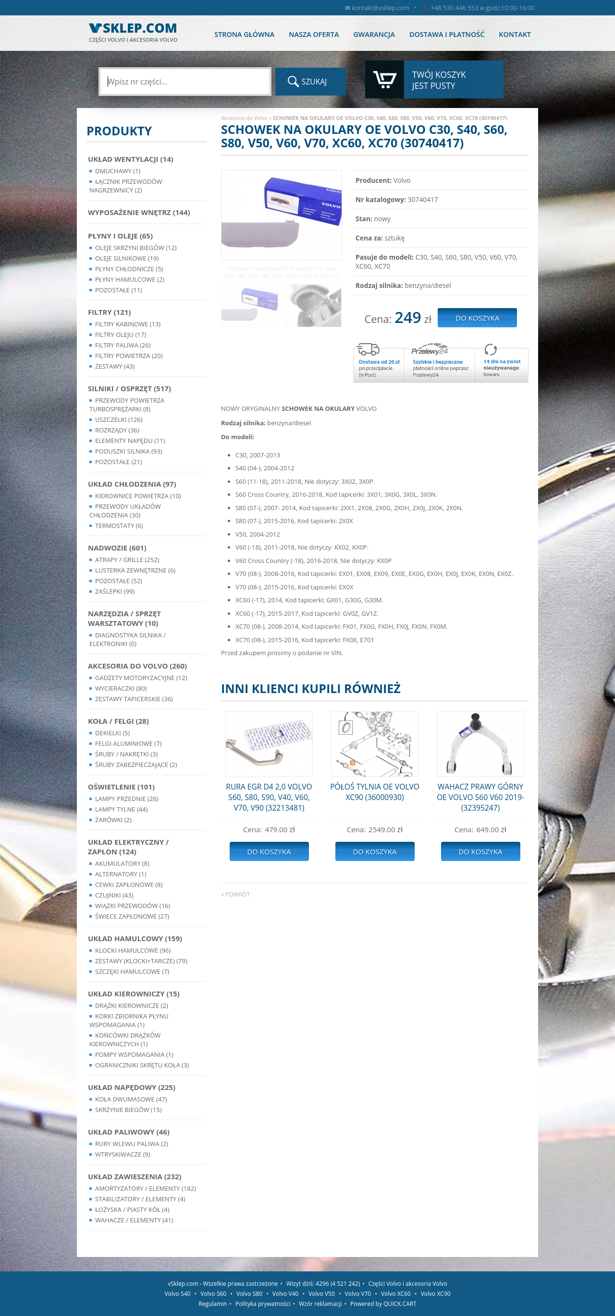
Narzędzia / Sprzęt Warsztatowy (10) (124, 618)
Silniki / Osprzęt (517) (129, 388)
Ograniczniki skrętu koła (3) (142, 1065)
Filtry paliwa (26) (123, 345)
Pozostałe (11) (118, 290)
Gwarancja (373, 34)
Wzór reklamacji (320, 1304)
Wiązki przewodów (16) (132, 905)
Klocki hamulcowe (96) (133, 950)
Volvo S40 (177, 1294)
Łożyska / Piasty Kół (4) (132, 1209)
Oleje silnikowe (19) (127, 258)
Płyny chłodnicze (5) (129, 268)
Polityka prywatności (262, 1304)
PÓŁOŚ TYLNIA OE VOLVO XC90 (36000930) (374, 791)
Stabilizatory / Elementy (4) (140, 1199)
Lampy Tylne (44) (121, 809)
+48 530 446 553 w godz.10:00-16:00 (482, 7)
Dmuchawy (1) (117, 171)
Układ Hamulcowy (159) (135, 938)
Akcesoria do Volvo (244, 117)
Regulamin (212, 1304)
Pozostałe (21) (118, 461)
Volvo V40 (285, 1294)
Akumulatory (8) (122, 863)
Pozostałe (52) (118, 580)
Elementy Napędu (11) (130, 440)
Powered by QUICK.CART (383, 1304)
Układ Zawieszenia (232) (135, 1176)
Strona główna (244, 34)
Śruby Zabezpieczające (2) (136, 764)
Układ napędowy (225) (131, 1087)
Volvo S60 (213, 1294)
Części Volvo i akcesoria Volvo (408, 1284)
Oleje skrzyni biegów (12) (136, 247)
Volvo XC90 (436, 1294)
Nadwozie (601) (117, 547)
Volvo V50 (321, 1294)
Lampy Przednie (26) (127, 798)
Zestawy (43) (115, 366)
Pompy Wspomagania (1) (134, 1054)
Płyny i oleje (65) (120, 235)
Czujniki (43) (114, 895)
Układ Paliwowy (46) (129, 1132)
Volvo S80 (249, 1294)
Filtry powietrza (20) (129, 355)
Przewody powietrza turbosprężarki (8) (126, 404)
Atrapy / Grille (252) (127, 559)
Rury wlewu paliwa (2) (131, 1143)
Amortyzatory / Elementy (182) (145, 1188)
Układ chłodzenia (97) (132, 484)
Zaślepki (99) (115, 591)
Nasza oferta (314, 34)
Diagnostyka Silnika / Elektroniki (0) (127, 639)
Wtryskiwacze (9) (122, 1154)
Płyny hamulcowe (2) (129, 279)
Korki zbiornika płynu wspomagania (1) (129, 1020)
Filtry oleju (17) (120, 334)
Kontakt (515, 34)
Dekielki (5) (112, 733)
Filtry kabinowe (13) (127, 324)
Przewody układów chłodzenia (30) (125, 510)
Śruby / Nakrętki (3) (126, 754)
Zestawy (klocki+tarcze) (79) (141, 961)
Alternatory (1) (120, 874)
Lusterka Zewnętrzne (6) (135, 570)
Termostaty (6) (119, 525)
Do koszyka (269, 851)
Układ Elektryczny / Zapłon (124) (128, 846)
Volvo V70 (358, 1294)
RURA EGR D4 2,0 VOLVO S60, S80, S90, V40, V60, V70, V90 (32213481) (269, 797)
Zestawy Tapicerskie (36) (134, 698)
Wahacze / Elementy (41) (134, 1220)
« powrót (235, 894)
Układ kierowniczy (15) (134, 993)
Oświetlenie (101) (121, 786)
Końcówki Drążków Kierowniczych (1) (124, 1039)
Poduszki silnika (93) (128, 451)
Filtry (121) (109, 312)
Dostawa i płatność (446, 34)
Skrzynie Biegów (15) (128, 1109)
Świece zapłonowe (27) (132, 916)
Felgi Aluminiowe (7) (128, 743)
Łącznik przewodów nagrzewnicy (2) (125, 185)
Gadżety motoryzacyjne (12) (141, 677)
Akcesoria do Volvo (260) (137, 665)
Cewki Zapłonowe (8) (128, 884)
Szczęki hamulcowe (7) (132, 971)
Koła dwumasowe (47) (131, 1099)
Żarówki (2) (113, 819)
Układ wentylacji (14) (130, 159)
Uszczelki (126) (119, 419)
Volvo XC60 (396, 1294)
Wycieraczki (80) (121, 688)
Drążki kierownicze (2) (131, 1005)
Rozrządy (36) (117, 430)
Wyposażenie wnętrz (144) (139, 212)
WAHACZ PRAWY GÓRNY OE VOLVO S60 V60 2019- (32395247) (480, 797)
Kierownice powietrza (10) (138, 495)
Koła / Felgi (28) (118, 721)
